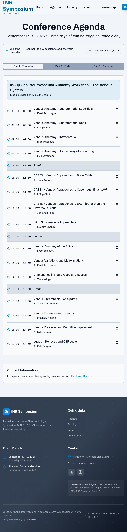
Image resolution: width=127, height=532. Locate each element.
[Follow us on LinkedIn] (71, 472)
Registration (75, 435)
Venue (88, 7)
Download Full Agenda (103, 50)
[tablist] (63, 66)
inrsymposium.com (81, 463)
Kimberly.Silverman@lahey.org (91, 456)
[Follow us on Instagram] (80, 472)
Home (40, 7)
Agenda (55, 7)
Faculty (72, 7)
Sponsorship (107, 7)
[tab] (23, 66)
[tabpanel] (63, 215)
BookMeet (31, 519)
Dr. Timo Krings (81, 376)
